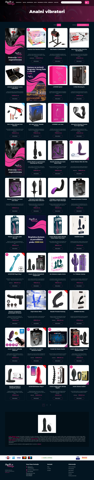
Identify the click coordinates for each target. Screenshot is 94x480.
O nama (49, 468)
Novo (35, 2)
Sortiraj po (74, 24)
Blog (48, 466)
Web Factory (7, 472)
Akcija (24, 2)
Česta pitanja (71, 468)
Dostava (70, 474)
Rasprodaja (30, 2)
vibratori (39, 444)
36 (58, 24)
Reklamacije (71, 472)
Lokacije (56, 2)
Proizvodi (19, 2)
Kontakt (49, 470)
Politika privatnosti (72, 475)
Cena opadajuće (83, 24)
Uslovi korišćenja (71, 466)
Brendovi (50, 2)
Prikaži (55, 24)
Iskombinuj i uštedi (42, 2)
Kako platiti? (71, 470)
